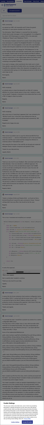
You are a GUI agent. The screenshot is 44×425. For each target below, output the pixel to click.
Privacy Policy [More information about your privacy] (27, 420)
